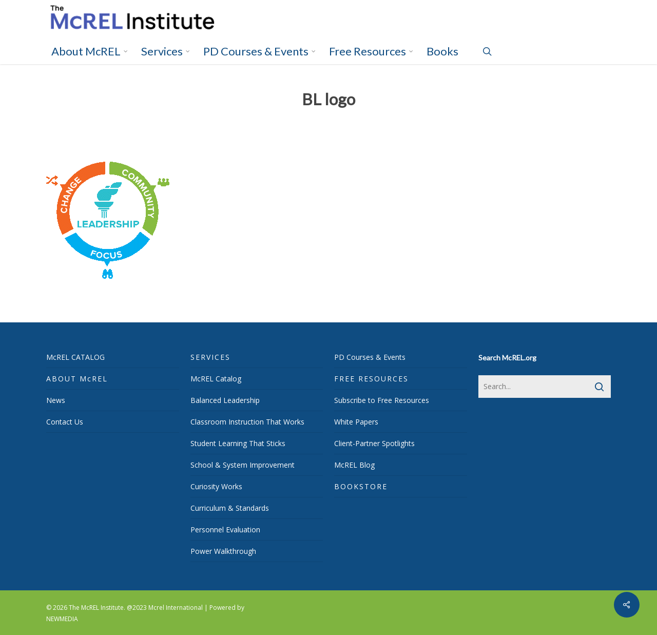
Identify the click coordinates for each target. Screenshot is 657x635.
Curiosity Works (216, 486)
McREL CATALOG (75, 357)
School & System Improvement (242, 465)
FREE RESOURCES (371, 378)
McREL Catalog (215, 378)
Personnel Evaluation (225, 529)
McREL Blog (354, 465)
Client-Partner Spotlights (374, 443)
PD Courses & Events (369, 357)
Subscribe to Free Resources (381, 400)
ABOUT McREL (77, 378)
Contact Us (64, 422)
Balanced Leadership (225, 400)
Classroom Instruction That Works (247, 422)
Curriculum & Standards (229, 508)
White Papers (356, 422)
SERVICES (210, 357)
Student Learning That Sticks (237, 443)
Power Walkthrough (223, 551)
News (55, 400)
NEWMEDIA (62, 618)
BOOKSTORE (361, 486)
